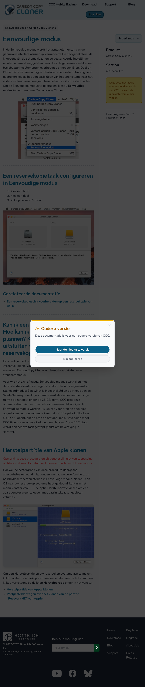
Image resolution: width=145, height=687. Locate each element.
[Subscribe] (96, 648)
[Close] (109, 325)
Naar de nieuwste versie (72, 350)
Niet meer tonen (72, 359)
